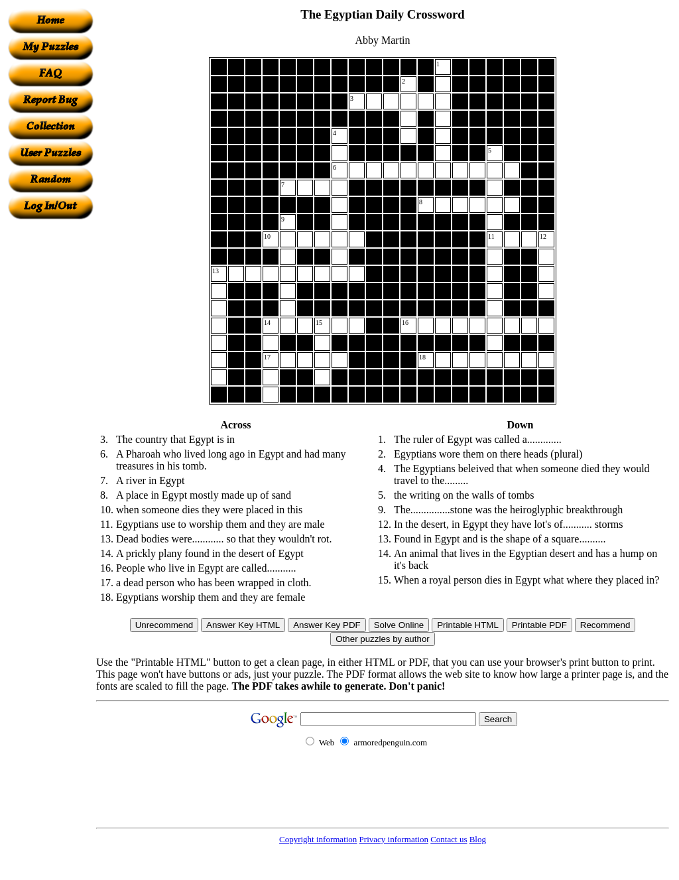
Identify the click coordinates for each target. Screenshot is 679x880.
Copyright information (318, 839)
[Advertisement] (50, 418)
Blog (477, 839)
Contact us (448, 839)
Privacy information (393, 839)
